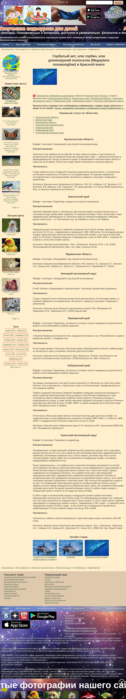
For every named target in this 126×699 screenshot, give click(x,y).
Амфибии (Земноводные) (56, 589)
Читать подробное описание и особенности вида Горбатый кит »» (89, 108)
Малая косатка (10, 593)
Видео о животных (116, 44)
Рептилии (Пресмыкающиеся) (58, 586)
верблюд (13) (16, 359)
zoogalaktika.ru (30, 669)
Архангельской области (59, 98)
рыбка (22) (23, 345)
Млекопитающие (52, 577)
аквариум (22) (9, 345)
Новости (69, 620)
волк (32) (22, 330)
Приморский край (44, 128)
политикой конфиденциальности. (67, 678)
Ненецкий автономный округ (49, 125)
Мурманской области (101, 98)
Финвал (7, 598)
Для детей (95, 44)
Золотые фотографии (54, 596)
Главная (5, 44)
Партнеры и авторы (74, 618)
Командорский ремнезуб (15, 589)
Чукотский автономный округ (49, 133)
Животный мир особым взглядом (81, 631)
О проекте (70, 615)
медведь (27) (22, 335)
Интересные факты (46, 44)
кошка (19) (8, 349)
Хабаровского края (81, 101)
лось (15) (10, 354)
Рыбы (47, 591)
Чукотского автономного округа (108, 101)
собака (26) (10, 340)
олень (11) (22, 364)
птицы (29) (8, 335)
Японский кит (10, 591)
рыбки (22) (22, 340)
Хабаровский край (44, 130)
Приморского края (62, 101)
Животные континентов (55, 600)
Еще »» (15, 207)
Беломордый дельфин (14, 579)
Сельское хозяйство (75, 623)
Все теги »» (16, 367)
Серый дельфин (11, 586)
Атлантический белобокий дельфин (20, 577)
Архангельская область (47, 117)
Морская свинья (11, 584)
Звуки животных (52, 603)
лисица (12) (9, 364)
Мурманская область (45, 122)
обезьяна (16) (22, 349)
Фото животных (23, 44)
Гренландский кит (12, 596)
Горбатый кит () (55, 96)
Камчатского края (80, 98)
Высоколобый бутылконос (15, 582)
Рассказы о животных (73, 44)
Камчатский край (43, 120)
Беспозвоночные (52, 593)
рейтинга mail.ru (81, 648)
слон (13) (21, 354)
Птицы (48, 579)
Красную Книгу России (96, 96)
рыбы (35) (10, 330)
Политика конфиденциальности (80, 628)
